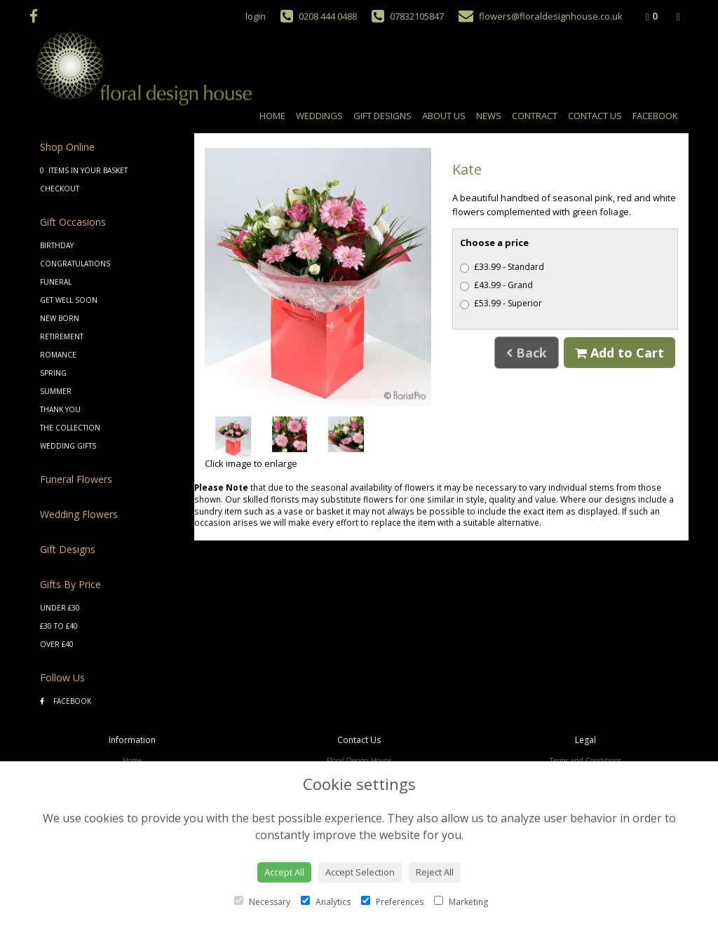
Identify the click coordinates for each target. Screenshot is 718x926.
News (488, 115)
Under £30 (60, 608)
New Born (59, 318)
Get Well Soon (68, 300)
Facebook (655, 115)
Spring (53, 373)
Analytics (326, 902)
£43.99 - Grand (496, 285)
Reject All (435, 872)
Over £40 (57, 644)
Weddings (319, 115)
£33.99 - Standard (502, 267)
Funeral (56, 282)
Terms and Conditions (585, 760)
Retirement (61, 336)
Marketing (461, 902)
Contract (534, 115)
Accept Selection (360, 872)
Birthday (57, 245)
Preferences (392, 902)
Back (526, 352)
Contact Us (595, 115)
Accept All (284, 872)
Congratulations (75, 263)
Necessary (262, 902)
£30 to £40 (59, 626)
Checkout (59, 188)
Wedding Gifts (68, 446)
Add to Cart (619, 352)
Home (272, 115)
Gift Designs (382, 115)
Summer (56, 391)
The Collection (70, 428)
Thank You (60, 409)
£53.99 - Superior (501, 303)
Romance (58, 355)
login (255, 16)
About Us (444, 115)
